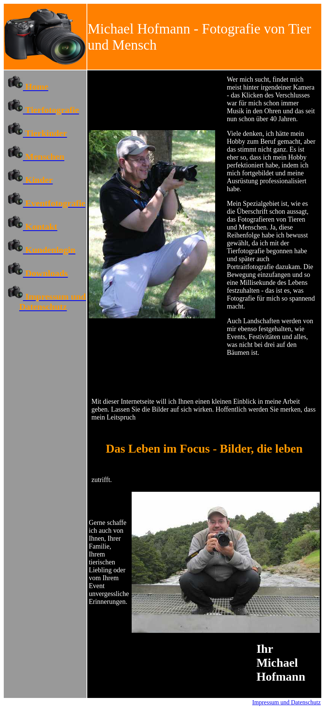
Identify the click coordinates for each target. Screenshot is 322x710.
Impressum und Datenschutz (286, 702)
